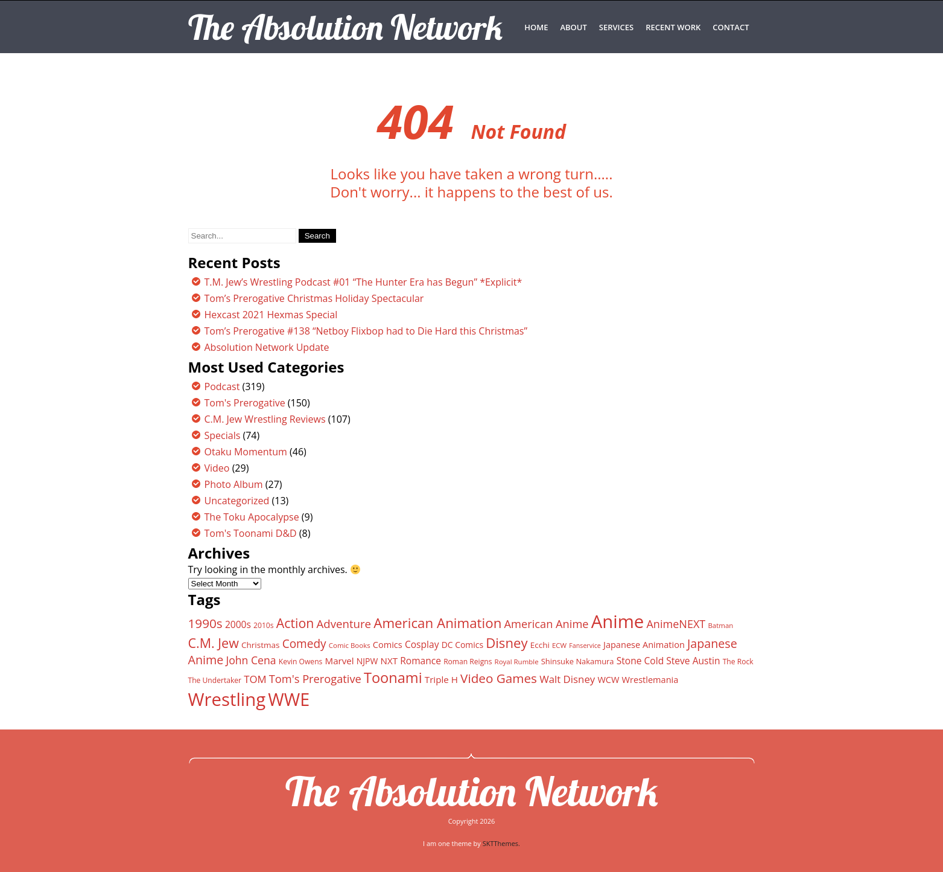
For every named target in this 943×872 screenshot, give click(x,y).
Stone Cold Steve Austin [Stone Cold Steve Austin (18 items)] (668, 660)
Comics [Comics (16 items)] (387, 644)
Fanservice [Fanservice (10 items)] (584, 645)
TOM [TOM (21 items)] (255, 679)
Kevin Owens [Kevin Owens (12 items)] (301, 661)
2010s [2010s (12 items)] (263, 625)
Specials (223, 435)
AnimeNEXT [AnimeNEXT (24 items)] (675, 624)
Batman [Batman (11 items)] (720, 625)
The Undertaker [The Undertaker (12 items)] (215, 680)
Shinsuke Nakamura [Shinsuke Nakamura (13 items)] (577, 661)
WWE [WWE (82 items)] (289, 699)
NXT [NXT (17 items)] (389, 661)
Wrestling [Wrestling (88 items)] (227, 699)
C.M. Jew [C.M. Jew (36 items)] (213, 643)
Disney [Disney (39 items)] (506, 642)
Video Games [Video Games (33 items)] (498, 678)
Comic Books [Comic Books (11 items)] (349, 645)
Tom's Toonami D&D (251, 533)
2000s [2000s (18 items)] (238, 624)
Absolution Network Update (267, 347)
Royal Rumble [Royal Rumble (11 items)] (517, 661)
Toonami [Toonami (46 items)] (393, 677)
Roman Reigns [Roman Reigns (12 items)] (467, 661)
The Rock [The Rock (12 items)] (738, 661)
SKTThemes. (501, 843)
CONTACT (731, 27)
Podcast (222, 386)
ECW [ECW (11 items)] (559, 645)
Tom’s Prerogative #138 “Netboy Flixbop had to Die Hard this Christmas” (366, 331)
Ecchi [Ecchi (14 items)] (540, 645)
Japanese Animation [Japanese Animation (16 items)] (644, 644)
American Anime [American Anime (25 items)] (546, 623)
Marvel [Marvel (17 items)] (339, 661)
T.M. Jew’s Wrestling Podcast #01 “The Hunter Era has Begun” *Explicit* (363, 282)
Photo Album (234, 484)
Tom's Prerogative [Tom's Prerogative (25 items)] (315, 678)
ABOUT (573, 27)
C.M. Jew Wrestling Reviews (265, 419)
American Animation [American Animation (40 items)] (437, 623)
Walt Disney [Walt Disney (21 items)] (567, 679)
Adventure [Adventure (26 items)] (343, 623)
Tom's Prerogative (245, 402)
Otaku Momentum (246, 451)
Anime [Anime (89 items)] (617, 621)
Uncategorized (237, 500)
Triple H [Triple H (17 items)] (441, 679)
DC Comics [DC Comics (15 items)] (462, 644)
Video (217, 468)
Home (536, 27)
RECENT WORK (673, 27)
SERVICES (616, 27)
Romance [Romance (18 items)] (420, 660)
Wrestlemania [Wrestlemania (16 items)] (650, 679)
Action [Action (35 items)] (295, 623)
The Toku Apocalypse (252, 517)
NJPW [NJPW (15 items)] (367, 661)
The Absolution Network (471, 791)
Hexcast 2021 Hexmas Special (271, 314)
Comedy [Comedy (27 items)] (304, 644)
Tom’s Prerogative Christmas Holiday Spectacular (314, 298)
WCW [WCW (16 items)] (608, 679)
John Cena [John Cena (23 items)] (251, 660)
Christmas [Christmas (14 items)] (260, 645)
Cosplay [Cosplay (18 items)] (422, 644)
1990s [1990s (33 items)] (205, 623)
